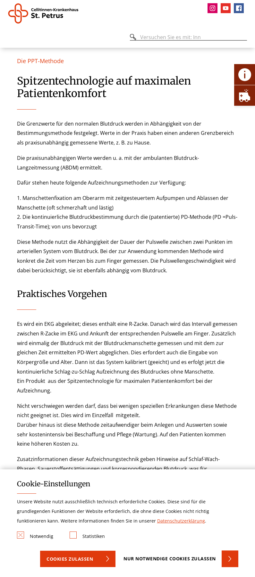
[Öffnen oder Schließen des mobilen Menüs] (11, 38)
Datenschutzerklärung (181, 521)
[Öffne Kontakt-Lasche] (244, 74)
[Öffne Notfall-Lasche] (244, 95)
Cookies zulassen (70, 559)
